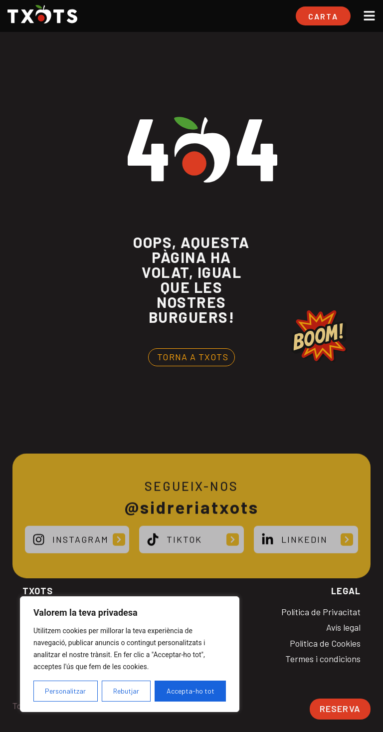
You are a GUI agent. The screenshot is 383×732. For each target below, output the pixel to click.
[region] (129, 654)
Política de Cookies (325, 643)
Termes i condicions (323, 659)
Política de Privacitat (321, 612)
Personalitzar (65, 691)
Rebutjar (126, 691)
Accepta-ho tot (190, 691)
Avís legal (343, 627)
